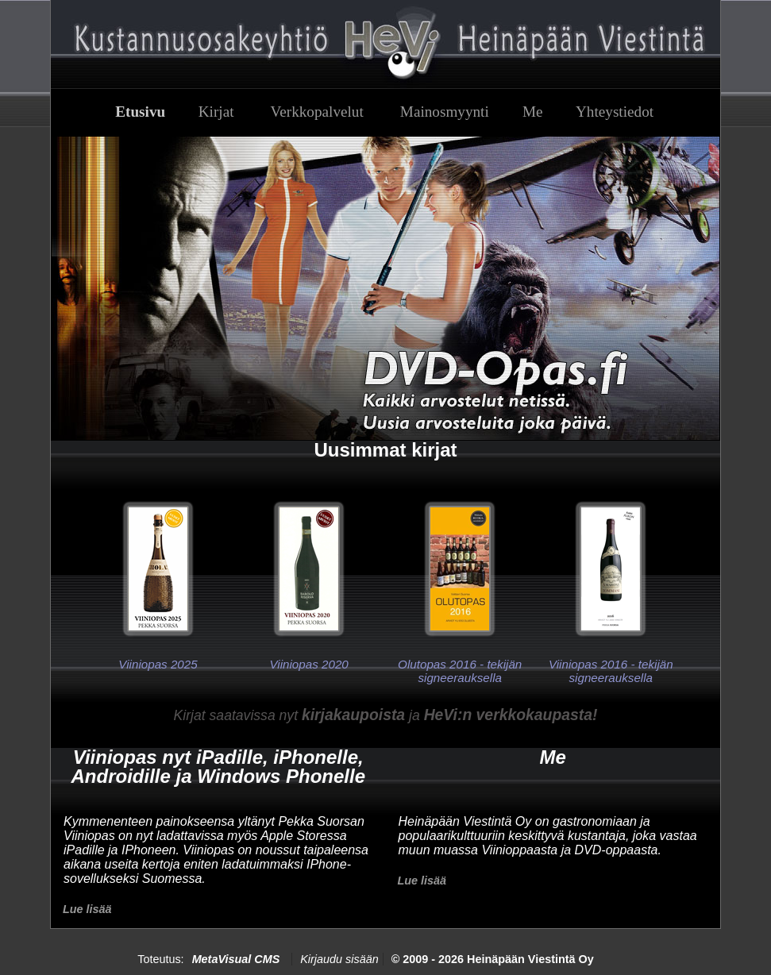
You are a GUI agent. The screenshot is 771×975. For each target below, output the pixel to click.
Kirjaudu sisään (339, 959)
